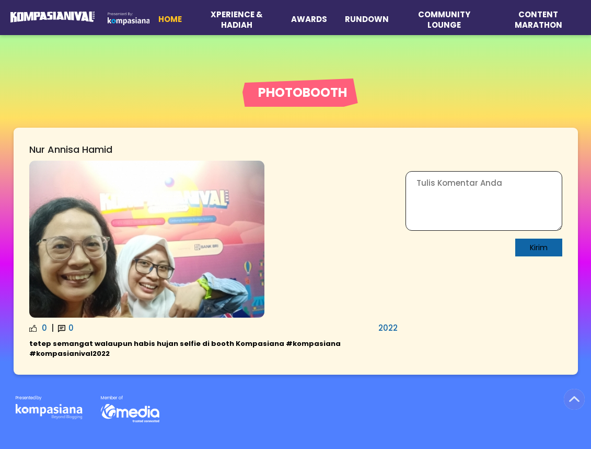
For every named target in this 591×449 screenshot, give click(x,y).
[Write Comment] (483, 201)
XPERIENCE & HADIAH (237, 19)
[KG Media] (49, 407)
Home (170, 19)
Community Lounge (444, 19)
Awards (309, 19)
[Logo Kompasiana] (128, 17)
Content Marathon (538, 19)
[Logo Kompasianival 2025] (52, 17)
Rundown (367, 19)
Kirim (539, 247)
